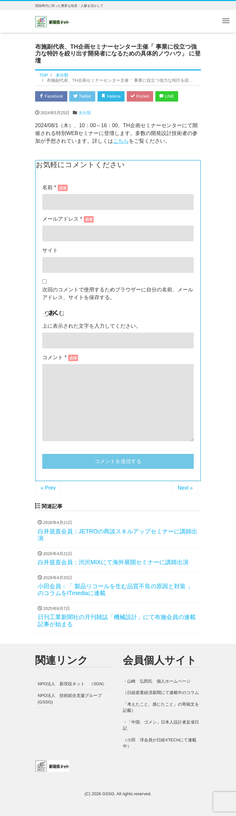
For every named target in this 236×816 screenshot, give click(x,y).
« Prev (48, 488)
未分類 (84, 113)
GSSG (108, 794)
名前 (55, 187)
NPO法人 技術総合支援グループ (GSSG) (72, 699)
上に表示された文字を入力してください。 (91, 326)
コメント (54, 357)
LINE (168, 96)
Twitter (83, 96)
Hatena (112, 96)
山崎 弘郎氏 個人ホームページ (158, 681)
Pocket (141, 96)
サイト (50, 250)
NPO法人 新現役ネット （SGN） (72, 683)
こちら (121, 141)
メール (68, 219)
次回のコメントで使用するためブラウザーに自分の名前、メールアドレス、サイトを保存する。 (117, 293)
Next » (185, 488)
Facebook (51, 96)
